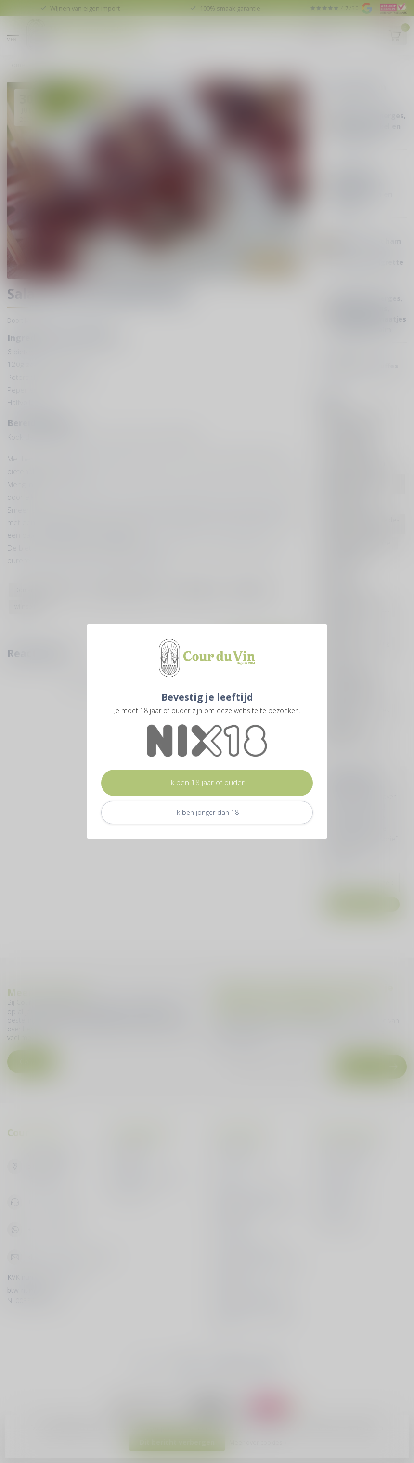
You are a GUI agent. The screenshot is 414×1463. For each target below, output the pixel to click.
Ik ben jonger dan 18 (207, 812)
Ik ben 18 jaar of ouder (207, 782)
